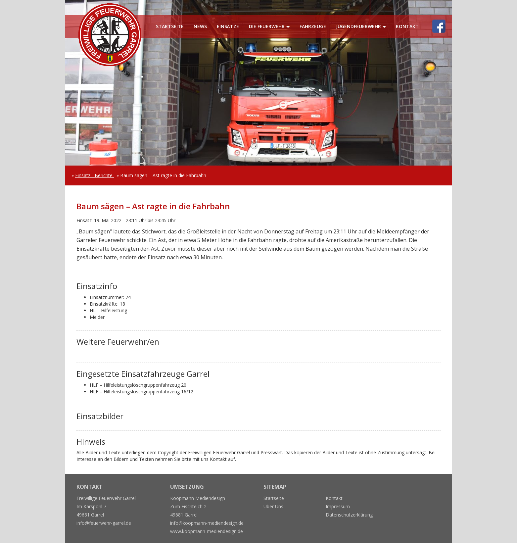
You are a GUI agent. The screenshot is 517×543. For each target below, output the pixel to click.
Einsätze (228, 26)
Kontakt (407, 26)
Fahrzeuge (313, 26)
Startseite (170, 26)
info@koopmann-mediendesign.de (207, 523)
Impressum (338, 506)
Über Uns (273, 506)
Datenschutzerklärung (349, 515)
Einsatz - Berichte (94, 175)
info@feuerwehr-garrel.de (103, 523)
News (200, 26)
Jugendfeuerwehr (358, 26)
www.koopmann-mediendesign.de (206, 531)
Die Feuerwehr (267, 26)
